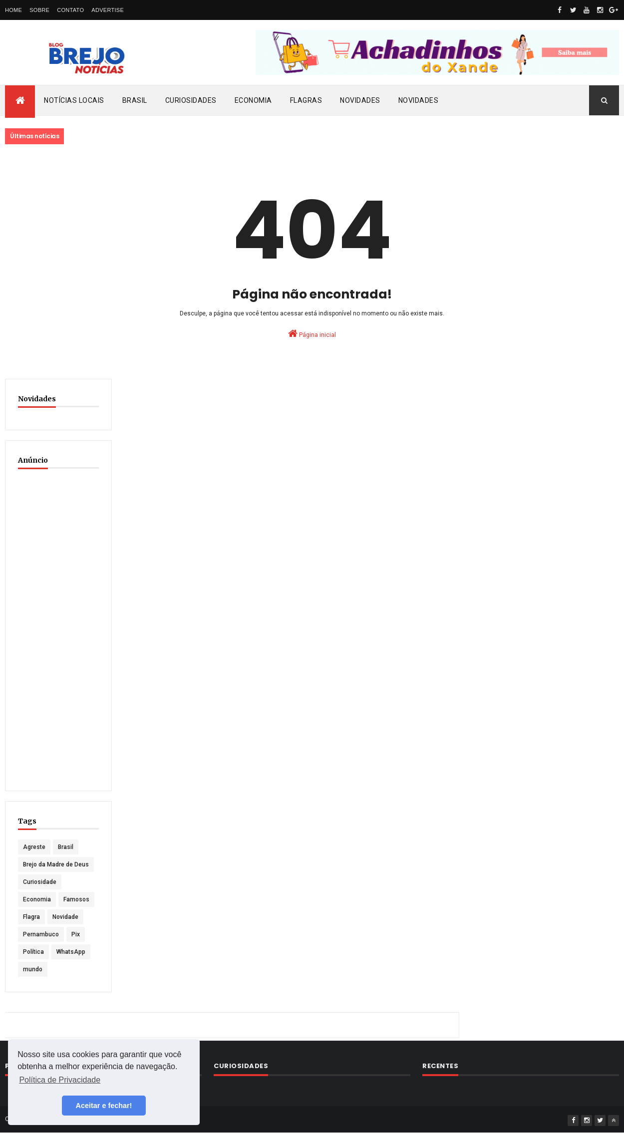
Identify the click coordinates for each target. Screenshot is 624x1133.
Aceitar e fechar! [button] (104, 1106)
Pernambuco (41, 934)
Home (13, 10)
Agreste (34, 847)
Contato (70, 10)
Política (33, 951)
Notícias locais (74, 100)
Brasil (134, 100)
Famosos (76, 899)
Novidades (360, 100)
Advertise (107, 10)
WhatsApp (70, 951)
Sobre (39, 10)
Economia (253, 100)
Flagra (31, 916)
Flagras (306, 100)
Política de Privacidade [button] (59, 1080)
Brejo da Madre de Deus (56, 864)
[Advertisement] (58, 628)
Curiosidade (39, 881)
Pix (75, 934)
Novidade (65, 916)
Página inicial (312, 333)
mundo (32, 969)
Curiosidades (191, 100)
